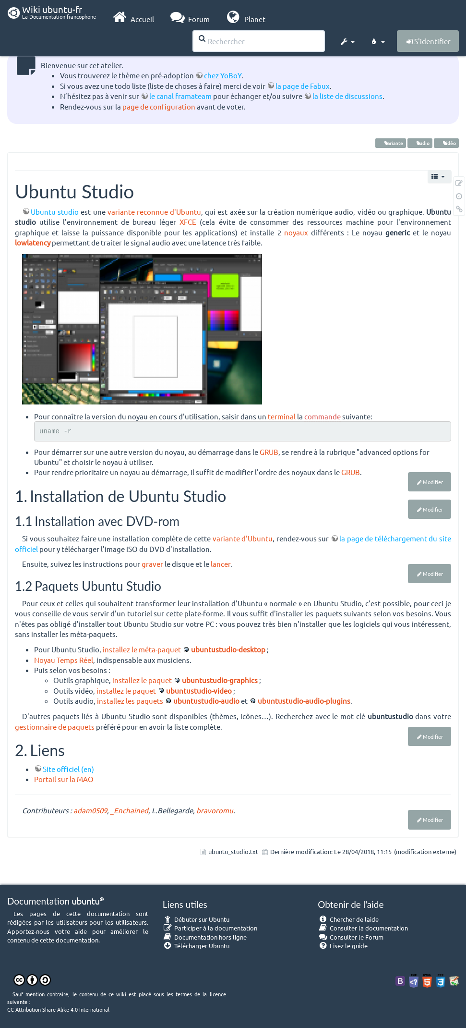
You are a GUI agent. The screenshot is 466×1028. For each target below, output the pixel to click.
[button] (347, 40)
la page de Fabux (302, 85)
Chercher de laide (348, 919)
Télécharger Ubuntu (196, 946)
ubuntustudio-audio (206, 700)
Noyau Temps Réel (63, 659)
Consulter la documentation (363, 928)
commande (322, 416)
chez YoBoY (222, 75)
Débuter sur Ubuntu (196, 919)
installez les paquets (130, 700)
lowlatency (32, 242)
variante (390, 143)
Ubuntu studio (55, 211)
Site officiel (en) (68, 768)
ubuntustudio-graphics (220, 680)
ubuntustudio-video (199, 690)
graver (152, 563)
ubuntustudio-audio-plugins (304, 700)
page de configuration (158, 106)
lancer (220, 563)
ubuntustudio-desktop (228, 649)
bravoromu (214, 810)
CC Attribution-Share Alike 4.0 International (58, 1009)
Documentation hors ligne (205, 937)
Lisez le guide (343, 946)
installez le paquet (142, 680)
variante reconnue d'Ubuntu (154, 211)
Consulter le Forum (350, 937)
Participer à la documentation (210, 928)
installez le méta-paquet (142, 649)
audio (420, 143)
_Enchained (129, 810)
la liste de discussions (347, 95)
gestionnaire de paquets (55, 726)
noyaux (296, 232)
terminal (282, 416)
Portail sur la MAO (64, 778)
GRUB (269, 451)
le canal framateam (180, 95)
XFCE (187, 221)
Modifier (433, 482)
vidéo (446, 143)
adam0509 (90, 810)
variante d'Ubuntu (243, 538)
